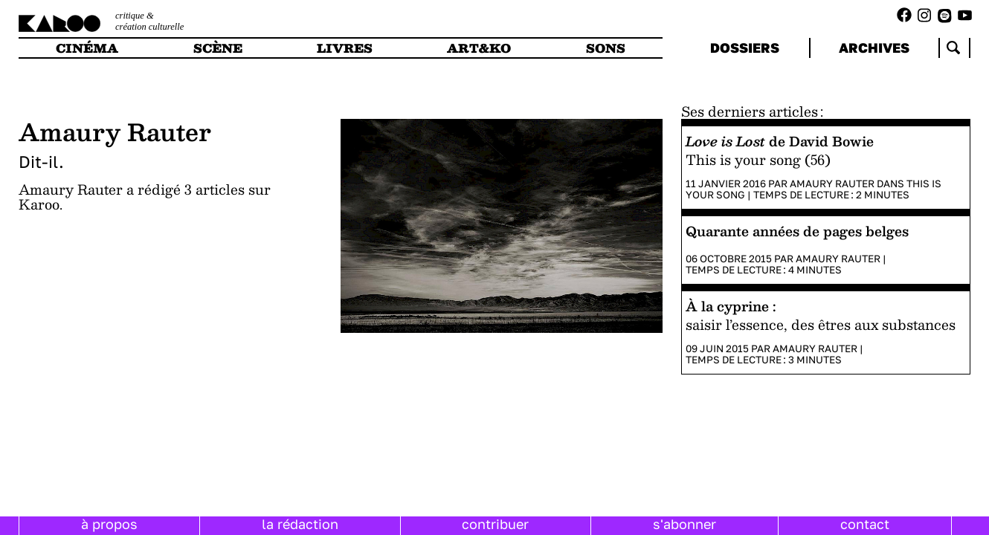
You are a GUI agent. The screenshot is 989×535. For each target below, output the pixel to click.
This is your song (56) (758, 159)
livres (345, 48)
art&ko (479, 48)
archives (874, 47)
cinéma (87, 48)
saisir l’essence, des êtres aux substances (821, 324)
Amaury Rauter (832, 183)
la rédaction (300, 524)
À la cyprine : (731, 306)
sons (605, 48)
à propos (109, 524)
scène (217, 48)
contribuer (495, 524)
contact (864, 524)
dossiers (744, 47)
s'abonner (684, 524)
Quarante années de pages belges (797, 230)
